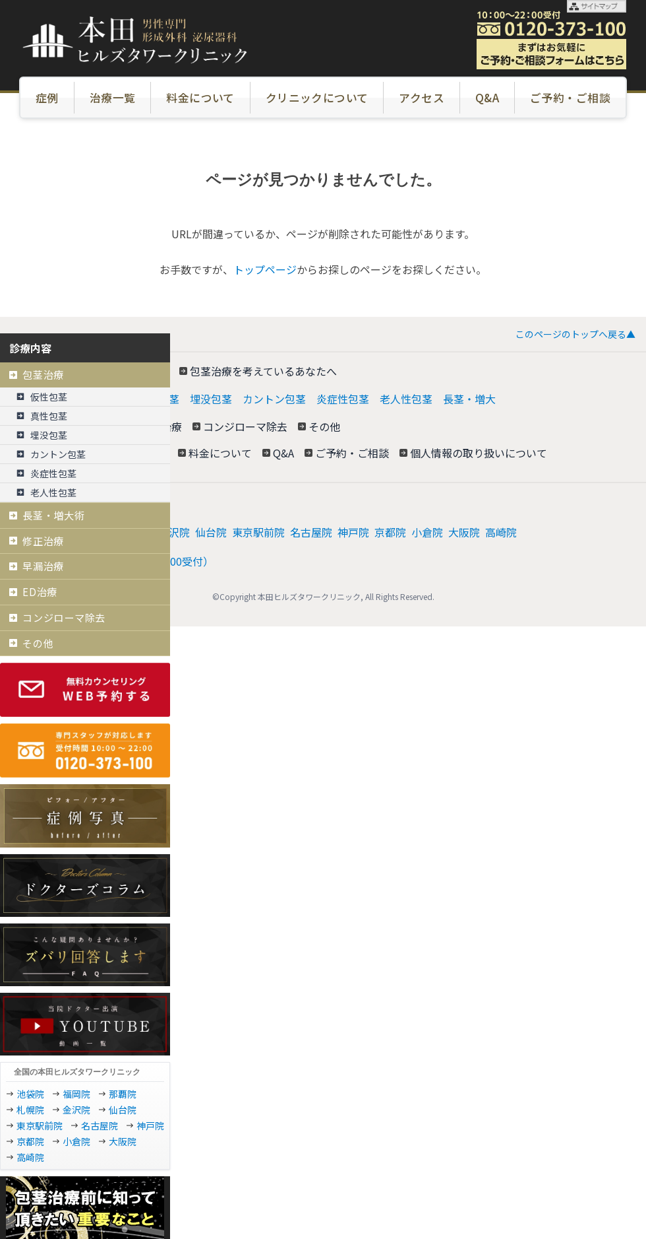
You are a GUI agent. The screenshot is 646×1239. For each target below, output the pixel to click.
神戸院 (353, 532)
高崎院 (501, 532)
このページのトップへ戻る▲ (575, 334)
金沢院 (174, 532)
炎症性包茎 (342, 399)
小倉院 (427, 532)
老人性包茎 (406, 399)
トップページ (265, 269)
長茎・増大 (469, 399)
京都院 (390, 532)
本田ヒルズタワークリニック (79, 503)
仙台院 (211, 532)
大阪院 (464, 532)
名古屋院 (311, 532)
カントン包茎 (274, 399)
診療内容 (30, 348)
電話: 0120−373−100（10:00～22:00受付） (112, 561)
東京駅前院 (258, 532)
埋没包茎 (211, 399)
